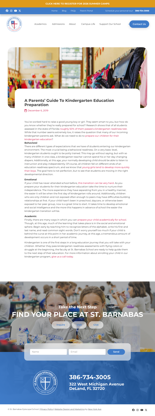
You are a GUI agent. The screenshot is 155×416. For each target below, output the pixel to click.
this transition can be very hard (96, 183)
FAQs (73, 11)
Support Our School (110, 24)
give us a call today (62, 256)
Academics (41, 24)
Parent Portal (86, 11)
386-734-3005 (142, 11)
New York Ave (94, 409)
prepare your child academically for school (102, 219)
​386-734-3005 (90, 377)
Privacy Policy (46, 409)
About (73, 24)
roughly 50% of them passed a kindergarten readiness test (93, 128)
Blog (64, 11)
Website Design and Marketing (69, 409)
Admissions (58, 24)
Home (54, 11)
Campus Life (88, 24)
